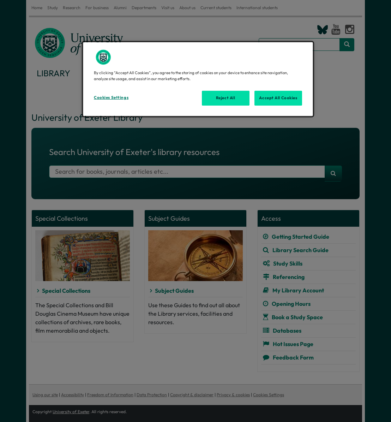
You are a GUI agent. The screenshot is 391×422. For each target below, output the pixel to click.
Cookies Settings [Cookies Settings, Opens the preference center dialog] (111, 97)
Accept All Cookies (278, 97)
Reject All (225, 97)
